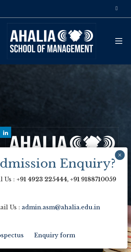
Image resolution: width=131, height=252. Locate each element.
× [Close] (120, 155)
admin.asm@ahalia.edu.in (61, 207)
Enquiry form (54, 235)
